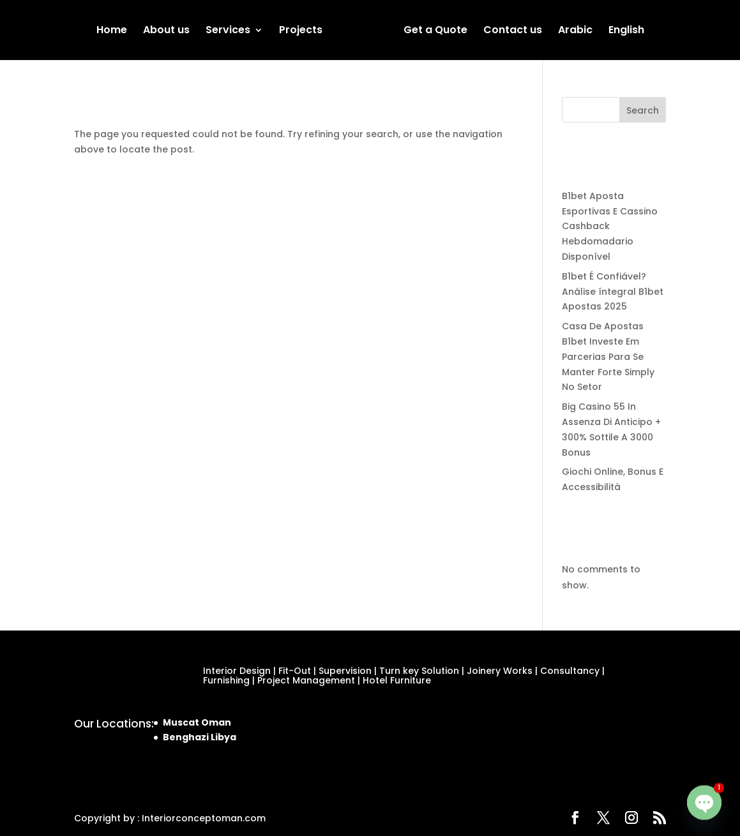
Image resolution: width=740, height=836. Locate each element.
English (626, 31)
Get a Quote (435, 31)
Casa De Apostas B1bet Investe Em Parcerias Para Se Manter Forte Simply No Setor (608, 356)
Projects (300, 31)
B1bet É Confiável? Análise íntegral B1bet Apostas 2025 (612, 291)
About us (166, 31)
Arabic (575, 31)
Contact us (512, 31)
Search (642, 110)
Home (111, 31)
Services (228, 31)
